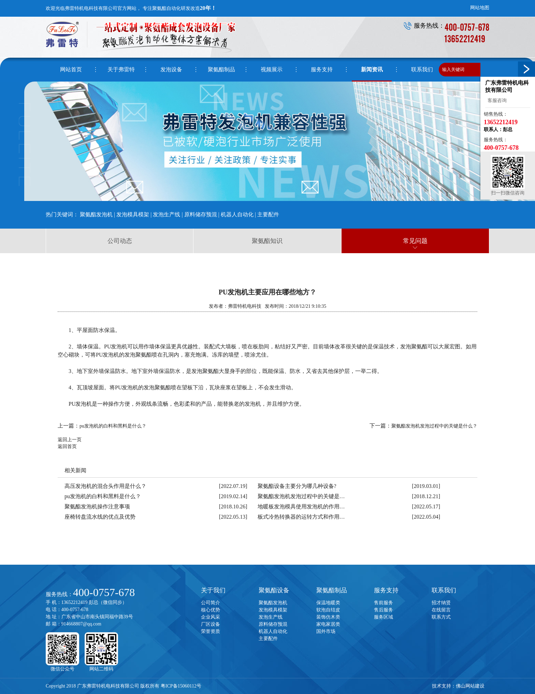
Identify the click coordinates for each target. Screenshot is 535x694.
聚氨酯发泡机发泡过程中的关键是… (301, 496)
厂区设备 (210, 624)
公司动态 (119, 240)
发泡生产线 (166, 214)
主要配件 (268, 214)
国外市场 (325, 631)
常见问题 (415, 240)
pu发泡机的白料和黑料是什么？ (112, 426)
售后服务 (383, 609)
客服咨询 (496, 100)
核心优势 (210, 609)
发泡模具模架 (132, 214)
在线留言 (441, 609)
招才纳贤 (441, 602)
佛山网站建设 (470, 686)
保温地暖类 (328, 602)
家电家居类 (328, 624)
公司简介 (210, 602)
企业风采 (210, 617)
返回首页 (67, 446)
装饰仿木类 (328, 617)
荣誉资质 (210, 631)
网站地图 (479, 7)
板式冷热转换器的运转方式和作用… (301, 517)
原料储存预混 (200, 214)
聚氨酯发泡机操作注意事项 (97, 506)
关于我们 (213, 590)
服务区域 (383, 617)
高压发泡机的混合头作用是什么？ (105, 486)
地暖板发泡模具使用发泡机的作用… (301, 506)
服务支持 (386, 590)
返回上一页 (70, 439)
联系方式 (441, 617)
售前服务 (383, 602)
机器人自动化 (237, 214)
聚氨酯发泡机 (96, 214)
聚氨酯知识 (267, 240)
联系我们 (444, 590)
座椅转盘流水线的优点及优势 (99, 517)
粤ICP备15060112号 (181, 686)
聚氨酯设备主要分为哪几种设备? (297, 486)
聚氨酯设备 (274, 590)
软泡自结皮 (328, 609)
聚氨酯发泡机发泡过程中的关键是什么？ (434, 426)
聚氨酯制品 (331, 590)
